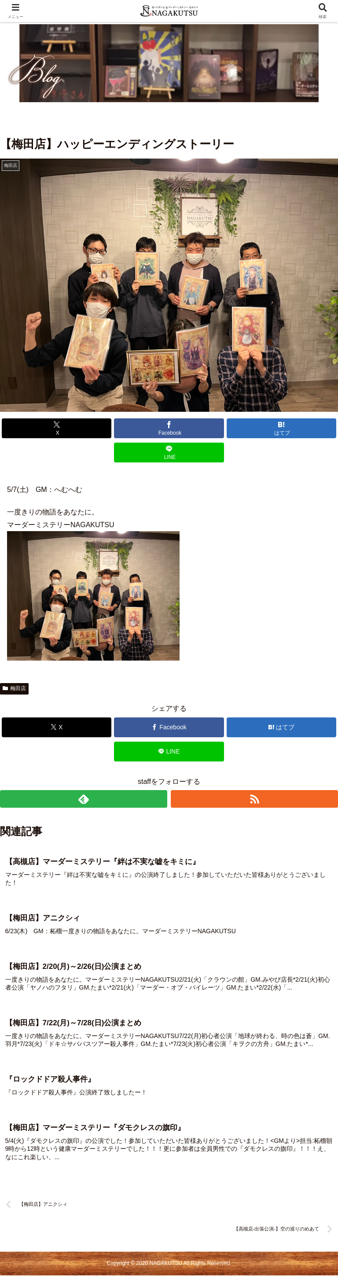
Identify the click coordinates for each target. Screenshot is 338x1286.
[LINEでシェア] (169, 452)
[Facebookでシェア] (169, 428)
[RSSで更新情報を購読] (254, 799)
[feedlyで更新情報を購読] (83, 799)
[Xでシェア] (57, 428)
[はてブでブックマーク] (282, 428)
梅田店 (14, 688)
